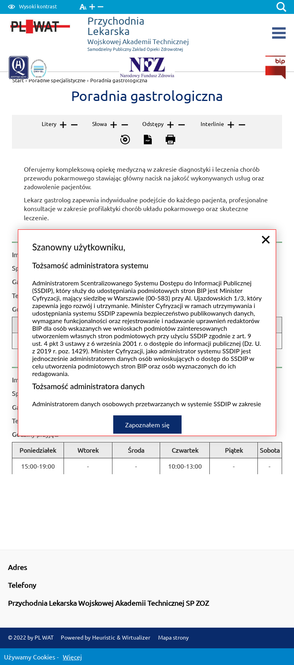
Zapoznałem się (147, 410)
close (266, 225)
